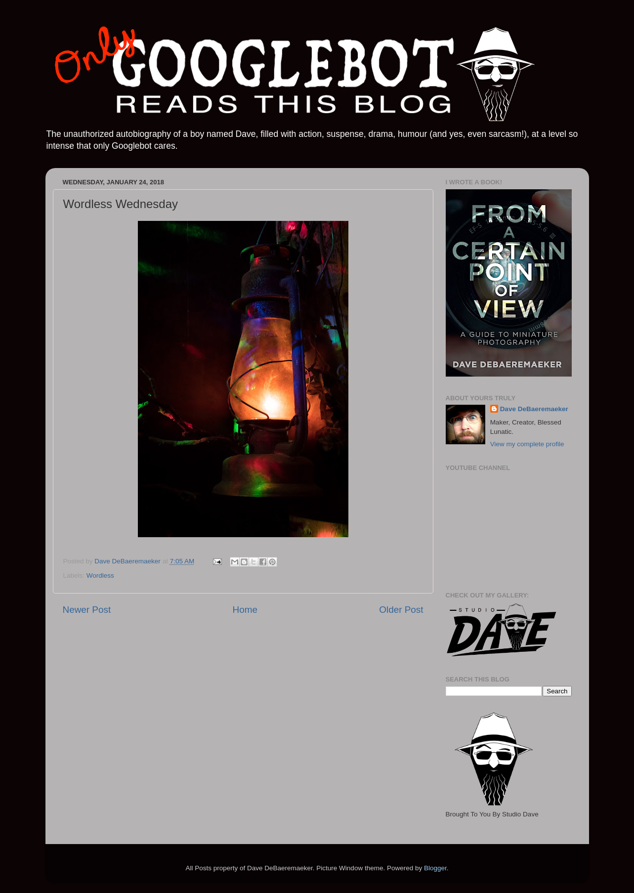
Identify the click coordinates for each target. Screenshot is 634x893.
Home (245, 609)
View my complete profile (527, 444)
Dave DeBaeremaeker (534, 409)
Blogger (435, 868)
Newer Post (87, 609)
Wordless (100, 575)
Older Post (401, 609)
